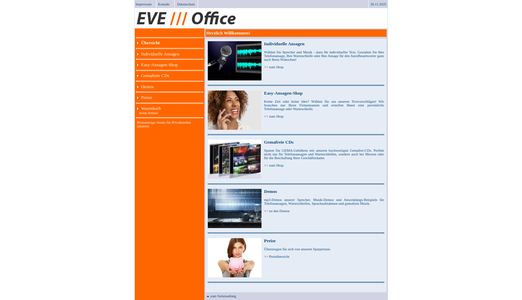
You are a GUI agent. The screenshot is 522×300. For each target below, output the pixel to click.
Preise (144, 97)
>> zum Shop (274, 67)
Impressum (143, 4)
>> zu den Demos (277, 211)
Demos (145, 86)
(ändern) (143, 126)
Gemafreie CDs (153, 75)
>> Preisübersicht (277, 256)
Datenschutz (186, 4)
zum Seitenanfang (221, 296)
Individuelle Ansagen (158, 53)
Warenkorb (149, 108)
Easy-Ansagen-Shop (157, 64)
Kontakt (164, 4)
